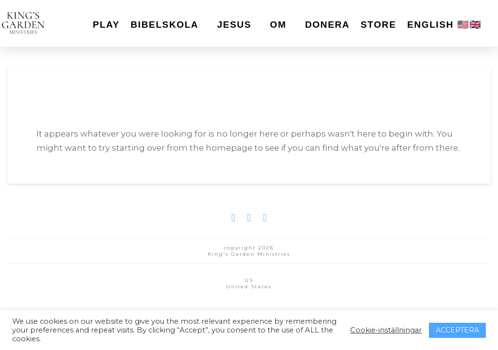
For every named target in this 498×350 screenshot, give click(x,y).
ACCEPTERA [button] (457, 330)
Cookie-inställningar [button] (386, 330)
